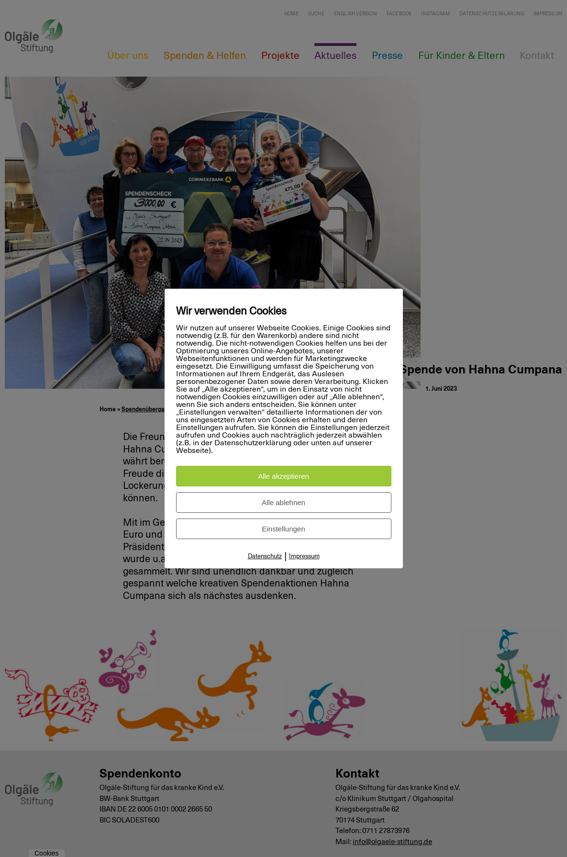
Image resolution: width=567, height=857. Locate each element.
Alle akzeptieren (283, 476)
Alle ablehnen (283, 502)
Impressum (304, 556)
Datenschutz (265, 556)
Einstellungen (283, 529)
